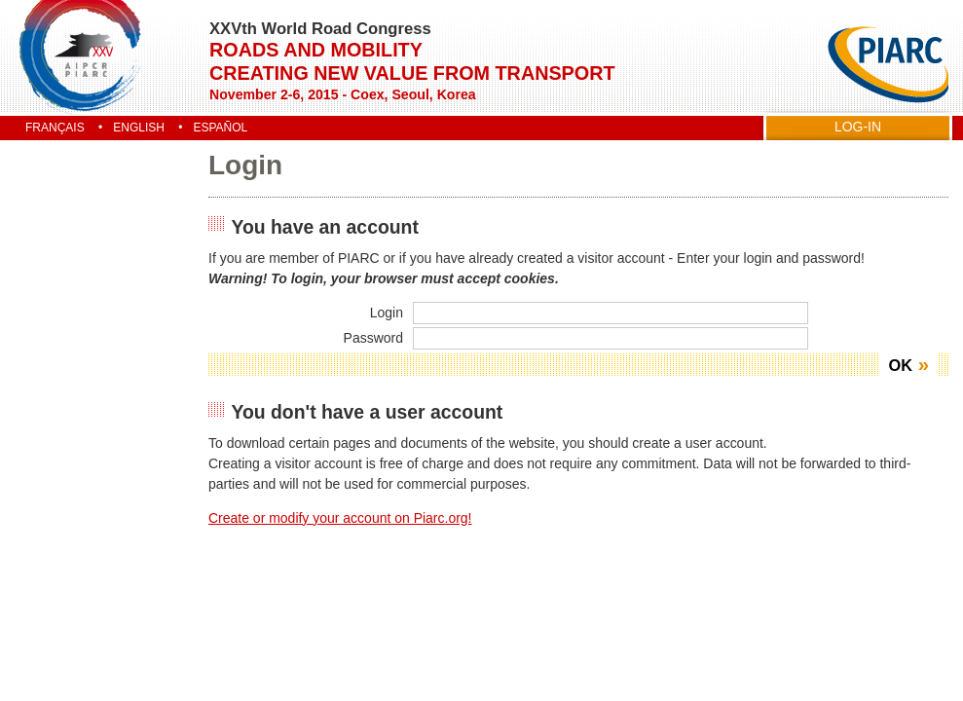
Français (55, 127)
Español (220, 127)
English (139, 127)
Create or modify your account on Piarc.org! (340, 518)
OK (900, 365)
